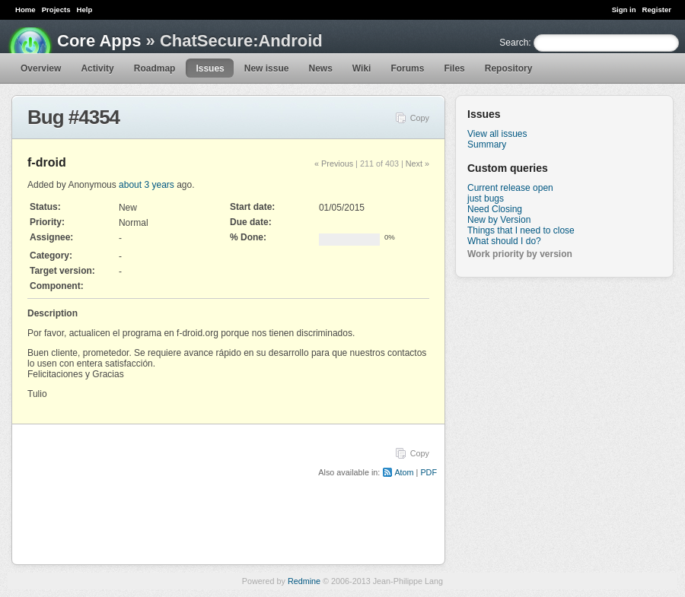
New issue (266, 68)
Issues (210, 68)
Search (513, 42)
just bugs (485, 198)
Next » (417, 163)
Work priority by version (519, 254)
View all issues (497, 134)
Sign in (624, 9)
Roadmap (155, 68)
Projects (56, 9)
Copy (419, 117)
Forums (407, 68)
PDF (428, 472)
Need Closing (494, 209)
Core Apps (99, 40)
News (320, 68)
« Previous (333, 163)
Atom (403, 472)
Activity (97, 68)
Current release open (510, 188)
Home (25, 9)
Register (656, 9)
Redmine (304, 581)
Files (454, 68)
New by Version (498, 219)
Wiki (361, 68)
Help (85, 9)
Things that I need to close (521, 230)
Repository (509, 68)
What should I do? (504, 241)
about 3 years (146, 184)
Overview (41, 68)
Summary (486, 144)
